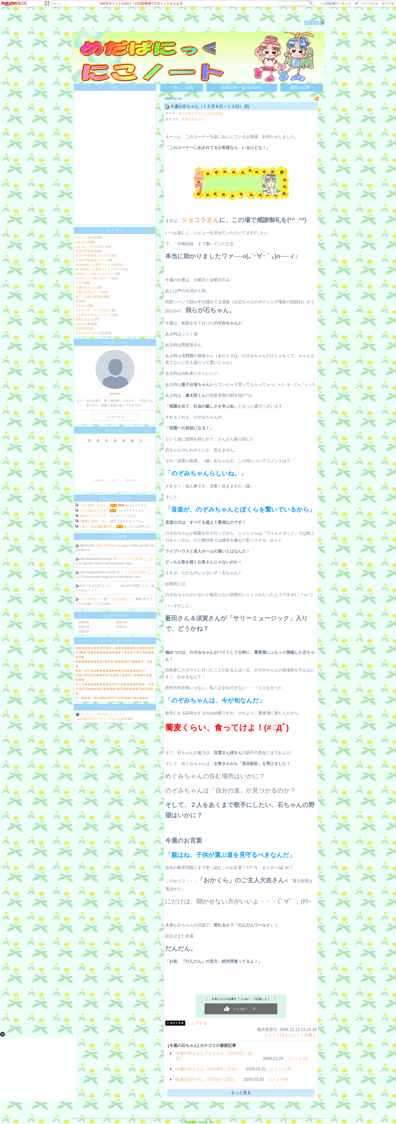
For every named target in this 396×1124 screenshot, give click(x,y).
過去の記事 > (301, 87)
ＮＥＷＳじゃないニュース (93, 315)
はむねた (81, 242)
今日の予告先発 (85, 251)
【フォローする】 (290, 28)
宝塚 (78, 301)
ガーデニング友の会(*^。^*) (94, 278)
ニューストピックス (115, 641)
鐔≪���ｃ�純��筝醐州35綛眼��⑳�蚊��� (111, 698)
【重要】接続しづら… (94, 521)
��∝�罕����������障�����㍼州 (110, 670)
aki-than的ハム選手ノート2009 (96, 265)
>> (335, 3)
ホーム (78, 28)
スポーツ (56, 3)
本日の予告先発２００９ (92, 255)
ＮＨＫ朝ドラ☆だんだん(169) (200, 113)
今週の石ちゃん (85, 287)
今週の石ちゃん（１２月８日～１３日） (206, 106)
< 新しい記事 (181, 87)
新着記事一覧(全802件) (241, 87)
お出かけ (81, 305)
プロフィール (104, 28)
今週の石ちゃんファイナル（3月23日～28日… (214, 1056)
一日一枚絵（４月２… (94, 505)
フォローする (115, 416)
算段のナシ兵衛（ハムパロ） (95, 274)
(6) (246, 106)
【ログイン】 (314, 28)
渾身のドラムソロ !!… (94, 516)
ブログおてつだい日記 (90, 333)
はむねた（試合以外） (90, 246)
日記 (88, 28)
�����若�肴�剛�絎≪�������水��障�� (114, 648)
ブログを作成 (369, 3)
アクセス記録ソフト (122, 599)
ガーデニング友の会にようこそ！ (102, 714)
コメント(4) (297, 1058)
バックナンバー (115, 615)
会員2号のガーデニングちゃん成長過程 (106, 719)
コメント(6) (274, 1035)
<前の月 (99, 480)
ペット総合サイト (91, 599)
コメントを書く (302, 1035)
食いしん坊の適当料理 (90, 296)
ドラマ (79, 283)
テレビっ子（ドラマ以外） (93, 310)
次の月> (131, 480)
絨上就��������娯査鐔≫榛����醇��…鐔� (114, 684)
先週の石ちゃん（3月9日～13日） (206, 1079)
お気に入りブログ (115, 498)
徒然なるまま (84, 319)
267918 (312, 23)
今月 (115, 480)
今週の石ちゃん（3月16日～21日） (208, 1069)
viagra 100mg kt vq (108, 545)
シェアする (197, 1023)
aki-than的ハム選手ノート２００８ (98, 269)
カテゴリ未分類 (85, 237)
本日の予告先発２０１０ (92, 260)
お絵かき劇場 (84, 324)
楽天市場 (388, 3)
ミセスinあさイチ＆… (94, 510)
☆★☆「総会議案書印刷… (97, 526)
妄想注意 (81, 328)
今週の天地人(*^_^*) (88, 292)
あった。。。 (111, 585)
